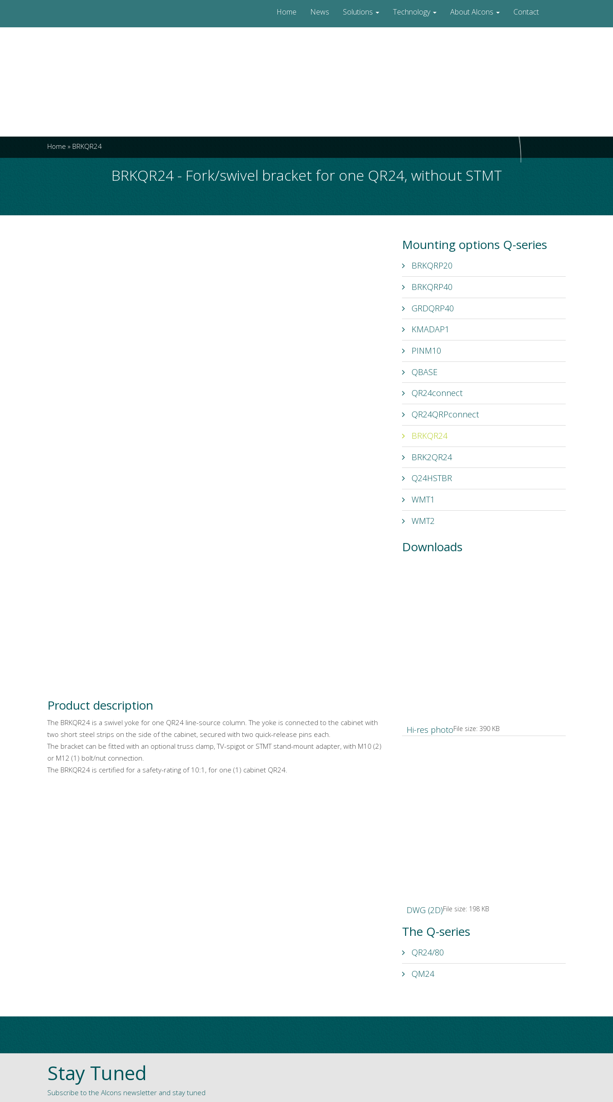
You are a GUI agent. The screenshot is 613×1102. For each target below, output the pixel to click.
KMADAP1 (425, 329)
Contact (526, 12)
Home (286, 12)
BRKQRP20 (427, 265)
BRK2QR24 (427, 457)
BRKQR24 (424, 435)
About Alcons (475, 12)
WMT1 (418, 499)
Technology (415, 12)
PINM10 (421, 350)
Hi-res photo (430, 729)
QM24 (418, 973)
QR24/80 (423, 952)
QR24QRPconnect (440, 414)
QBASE (419, 371)
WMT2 (418, 520)
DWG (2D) (425, 909)
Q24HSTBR (427, 477)
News (319, 12)
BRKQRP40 (427, 286)
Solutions (361, 12)
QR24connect (432, 392)
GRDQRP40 (428, 308)
